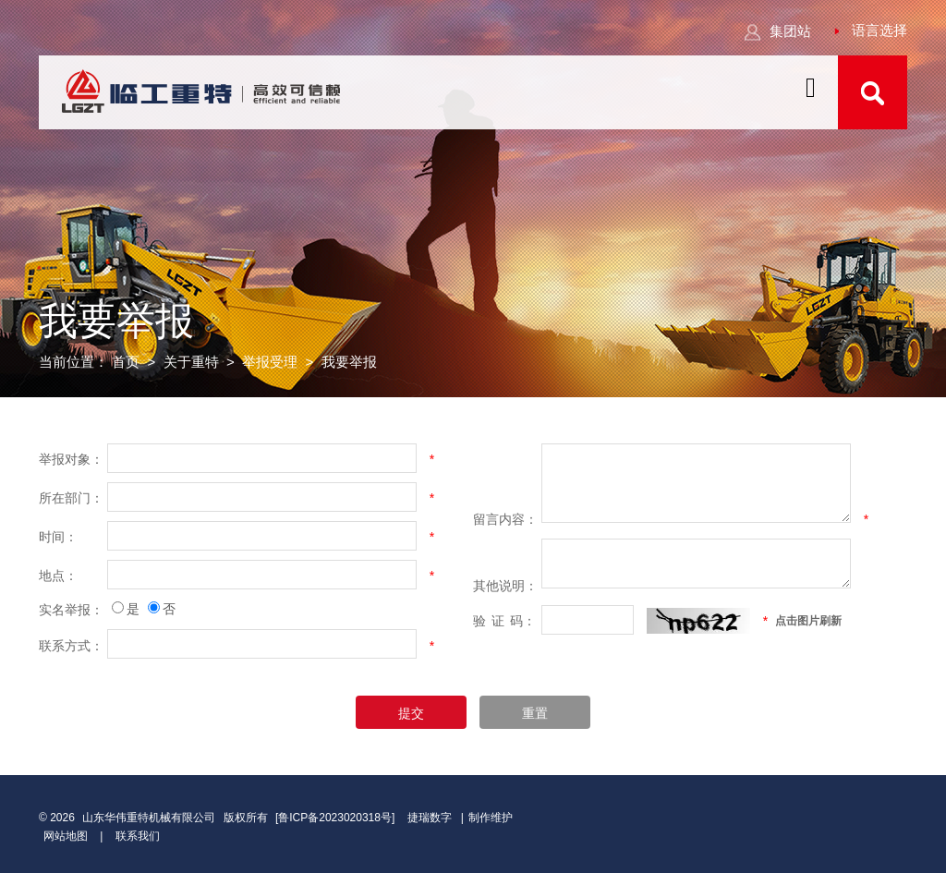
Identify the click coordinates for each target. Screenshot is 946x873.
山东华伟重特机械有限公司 (148, 817)
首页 (125, 362)
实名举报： (71, 609)
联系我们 (137, 836)
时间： (58, 536)
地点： (58, 575)
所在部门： (71, 498)
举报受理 (269, 362)
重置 (535, 713)
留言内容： (505, 519)
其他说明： (505, 585)
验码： (504, 620)
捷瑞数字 (429, 817)
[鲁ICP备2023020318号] (336, 817)
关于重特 (191, 362)
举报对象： (71, 459)
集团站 (777, 31)
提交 (411, 713)
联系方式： (71, 645)
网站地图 (65, 836)
